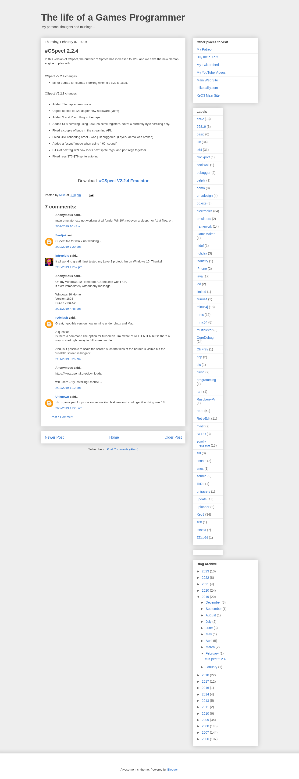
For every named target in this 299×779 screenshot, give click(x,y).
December (213, 602)
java (200, 276)
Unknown (62, 396)
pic (199, 365)
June (210, 628)
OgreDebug (205, 337)
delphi (201, 180)
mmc (200, 315)
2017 (206, 681)
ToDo (200, 484)
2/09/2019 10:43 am (68, 226)
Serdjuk (61, 235)
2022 (206, 577)
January (212, 667)
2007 (206, 732)
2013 (206, 701)
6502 (200, 119)
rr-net (200, 426)
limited (201, 292)
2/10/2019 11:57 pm (68, 267)
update (202, 499)
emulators (204, 219)
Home (114, 437)
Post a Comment (62, 417)
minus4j (202, 307)
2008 (206, 726)
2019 (206, 597)
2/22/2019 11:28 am (68, 408)
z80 (199, 522)
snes (200, 468)
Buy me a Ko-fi (207, 57)
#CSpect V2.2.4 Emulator (124, 180)
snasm (201, 461)
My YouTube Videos (211, 72)
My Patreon (205, 49)
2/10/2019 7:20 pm (68, 246)
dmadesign (205, 195)
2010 (206, 713)
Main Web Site (207, 80)
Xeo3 (200, 514)
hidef (200, 246)
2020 (206, 590)
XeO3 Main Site (208, 95)
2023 (206, 571)
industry (202, 261)
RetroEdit (203, 418)
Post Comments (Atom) (122, 449)
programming (206, 380)
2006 (206, 739)
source (201, 476)
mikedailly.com (207, 88)
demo (201, 188)
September (214, 609)
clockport (203, 157)
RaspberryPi (206, 399)
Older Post (173, 437)
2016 (206, 688)
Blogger (172, 769)
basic (200, 134)
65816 (201, 126)
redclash (61, 317)
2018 (206, 675)
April (209, 641)
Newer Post (54, 437)
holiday (202, 253)
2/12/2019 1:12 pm (68, 388)
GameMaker (206, 234)
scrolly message (203, 443)
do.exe (201, 203)
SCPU (201, 434)
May (209, 634)
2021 (206, 584)
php (199, 357)
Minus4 (202, 299)
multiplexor (205, 330)
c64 (199, 150)
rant (199, 391)
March (211, 647)
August (211, 615)
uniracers (203, 491)
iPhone (202, 268)
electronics (204, 211)
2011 (206, 707)
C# (199, 142)
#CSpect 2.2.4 (215, 659)
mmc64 (202, 322)
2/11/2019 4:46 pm (68, 308)
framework (204, 226)
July (209, 621)
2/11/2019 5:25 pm (68, 359)
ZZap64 (202, 537)
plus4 (200, 372)
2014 (206, 694)
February (213, 653)
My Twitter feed (208, 65)
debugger (203, 173)
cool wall (203, 165)
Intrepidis (62, 255)
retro (200, 411)
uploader (203, 507)
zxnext (201, 530)
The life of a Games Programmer (113, 17)
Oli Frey (202, 349)
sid (199, 453)
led (199, 284)
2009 (206, 720)
